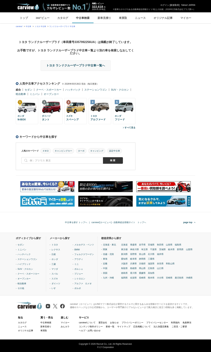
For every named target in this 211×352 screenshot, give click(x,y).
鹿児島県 (179, 277)
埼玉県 (144, 249)
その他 (21, 288)
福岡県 (124, 277)
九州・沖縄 (108, 277)
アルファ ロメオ (83, 283)
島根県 (133, 268)
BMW (77, 249)
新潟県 (124, 254)
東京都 (124, 249)
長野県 (133, 254)
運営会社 (102, 322)
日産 (53, 254)
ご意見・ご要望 (179, 326)
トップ (24, 17)
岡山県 (142, 268)
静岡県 (142, 259)
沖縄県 (189, 277)
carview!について (87, 322)
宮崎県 (169, 277)
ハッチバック (72, 89)
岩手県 (142, 244)
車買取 (123, 17)
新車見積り (104, 17)
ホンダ (54, 259)
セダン (28, 89)
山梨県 (189, 249)
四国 (105, 273)
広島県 (151, 268)
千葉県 (153, 249)
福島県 (178, 244)
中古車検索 (83, 17)
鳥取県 (124, 268)
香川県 (133, 273)
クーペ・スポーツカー (48, 89)
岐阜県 (133, 259)
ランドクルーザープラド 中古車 (62, 26)
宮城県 (151, 244)
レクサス (55, 249)
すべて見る (130, 127)
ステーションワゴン (95, 89)
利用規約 (175, 322)
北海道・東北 (109, 244)
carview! (19, 26)
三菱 (53, 264)
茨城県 (162, 249)
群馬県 (180, 249)
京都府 (142, 263)
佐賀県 (133, 277)
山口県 (160, 268)
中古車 (28, 26)
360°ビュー (42, 17)
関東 (105, 249)
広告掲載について (142, 326)
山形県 (169, 244)
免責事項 (187, 322)
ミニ (76, 264)
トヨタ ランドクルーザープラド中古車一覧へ (75, 65)
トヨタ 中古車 (40, 26)
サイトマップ (123, 326)
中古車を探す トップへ (76, 222)
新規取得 (174, 5)
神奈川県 (134, 249)
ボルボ (77, 288)
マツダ (54, 269)
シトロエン (79, 278)
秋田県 (160, 244)
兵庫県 (133, 263)
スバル (54, 273)
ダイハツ (55, 283)
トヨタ (54, 244)
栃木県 (171, 249)
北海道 (124, 244)
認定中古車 (114, 151)
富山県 (142, 254)
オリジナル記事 (163, 17)
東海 (105, 259)
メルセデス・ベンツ (84, 244)
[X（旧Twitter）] (55, 306)
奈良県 (160, 263)
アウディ (78, 259)
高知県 (151, 273)
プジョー (78, 273)
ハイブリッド (24, 264)
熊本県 (151, 277)
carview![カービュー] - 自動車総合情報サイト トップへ (119, 222)
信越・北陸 (108, 254)
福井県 (160, 254)
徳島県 (124, 273)
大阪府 (124, 263)
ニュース (140, 17)
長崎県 (142, 277)
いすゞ (54, 288)
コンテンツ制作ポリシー (91, 326)
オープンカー (51, 94)
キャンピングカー (63, 151)
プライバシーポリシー (132, 322)
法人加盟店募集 (161, 326)
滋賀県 (151, 263)
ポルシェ (78, 269)
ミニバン (35, 94)
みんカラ (65, 326)
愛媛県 (142, 273)
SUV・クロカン (120, 89)
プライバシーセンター (157, 322)
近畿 (105, 263)
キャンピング (96, 151)
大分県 (160, 277)
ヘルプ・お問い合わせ (90, 330)
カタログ (62, 17)
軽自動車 (21, 94)
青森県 (133, 244)
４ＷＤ (45, 151)
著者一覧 (110, 326)
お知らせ (114, 322)
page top (187, 222)
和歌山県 (170, 263)
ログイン (164, 5)
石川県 (151, 254)
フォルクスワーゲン (84, 254)
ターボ (81, 151)
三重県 (151, 259)
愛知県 (124, 259)
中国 (105, 268)
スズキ (54, 278)
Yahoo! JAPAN (188, 5)
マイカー (185, 17)
